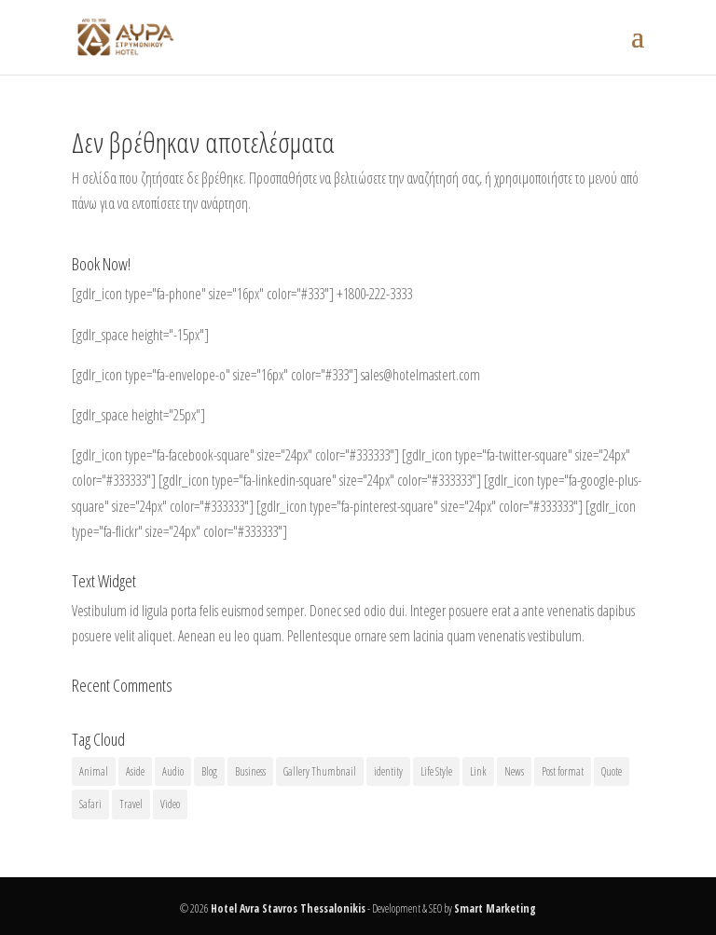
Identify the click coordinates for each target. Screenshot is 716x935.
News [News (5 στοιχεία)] (514, 771)
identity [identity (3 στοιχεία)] (388, 771)
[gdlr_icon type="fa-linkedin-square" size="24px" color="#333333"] (319, 480)
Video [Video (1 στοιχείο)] (170, 804)
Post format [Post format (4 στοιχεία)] (563, 771)
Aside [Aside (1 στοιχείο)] (135, 771)
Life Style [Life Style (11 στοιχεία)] (436, 771)
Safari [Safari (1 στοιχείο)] (90, 804)
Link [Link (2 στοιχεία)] (478, 771)
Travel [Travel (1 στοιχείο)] (131, 804)
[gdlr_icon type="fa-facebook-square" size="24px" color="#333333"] (235, 455)
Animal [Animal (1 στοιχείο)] (93, 771)
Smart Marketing (495, 908)
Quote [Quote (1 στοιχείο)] (611, 771)
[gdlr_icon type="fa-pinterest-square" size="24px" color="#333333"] (419, 506)
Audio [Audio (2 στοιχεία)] (173, 771)
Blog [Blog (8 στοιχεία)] (209, 771)
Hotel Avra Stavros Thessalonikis (288, 908)
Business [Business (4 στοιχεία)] (250, 771)
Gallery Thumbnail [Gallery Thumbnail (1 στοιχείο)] (319, 771)
